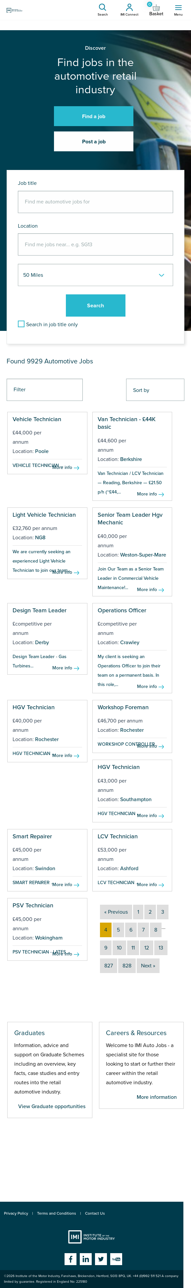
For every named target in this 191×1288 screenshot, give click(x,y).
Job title (27, 183)
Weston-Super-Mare (143, 555)
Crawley (129, 642)
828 (126, 965)
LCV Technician (118, 836)
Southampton (136, 799)
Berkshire (131, 459)
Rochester (47, 739)
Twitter (101, 1259)
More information (157, 1097)
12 (146, 948)
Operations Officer (122, 610)
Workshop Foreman (123, 707)
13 (161, 948)
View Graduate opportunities (51, 1106)
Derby (42, 642)
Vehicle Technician (37, 419)
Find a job (93, 116)
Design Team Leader (40, 610)
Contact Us (95, 1213)
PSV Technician (33, 905)
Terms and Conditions (56, 1213)
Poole (42, 451)
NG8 (40, 537)
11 (133, 948)
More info (62, 467)
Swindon (45, 868)
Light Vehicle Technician (44, 514)
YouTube (116, 1259)
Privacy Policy (16, 1213)
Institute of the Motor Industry (91, 1237)
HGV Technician (34, 707)
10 (119, 948)
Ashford (129, 868)
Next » (148, 965)
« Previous (116, 912)
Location (28, 226)
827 (108, 965)
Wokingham (49, 938)
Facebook (70, 1259)
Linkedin (86, 1259)
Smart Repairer (32, 836)
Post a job (94, 141)
